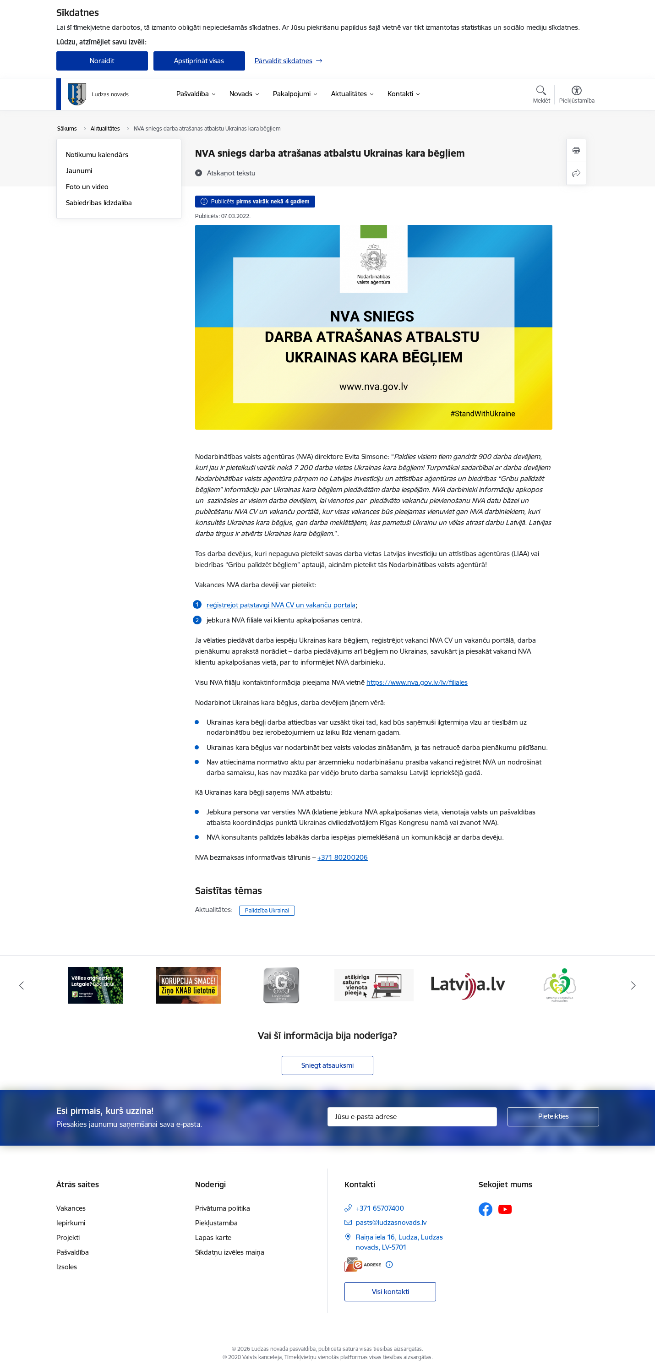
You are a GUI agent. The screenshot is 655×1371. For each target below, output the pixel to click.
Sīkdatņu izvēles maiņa (229, 1252)
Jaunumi (79, 170)
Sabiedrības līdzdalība (99, 202)
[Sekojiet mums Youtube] (505, 1208)
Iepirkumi (70, 1222)
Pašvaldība (72, 1252)
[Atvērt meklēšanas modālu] (542, 96)
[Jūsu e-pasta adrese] (412, 1116)
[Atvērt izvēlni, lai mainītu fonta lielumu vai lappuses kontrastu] (577, 96)
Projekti (68, 1237)
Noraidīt (102, 60)
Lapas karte (213, 1237)
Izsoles (66, 1266)
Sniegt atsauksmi (327, 1065)
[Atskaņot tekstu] (231, 172)
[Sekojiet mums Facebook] (485, 1209)
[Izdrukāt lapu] (576, 150)
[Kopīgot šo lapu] (576, 173)
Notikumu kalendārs (97, 154)
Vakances (71, 1208)
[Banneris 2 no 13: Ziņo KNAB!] (188, 984)
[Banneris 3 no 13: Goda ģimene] (281, 984)
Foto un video (87, 186)
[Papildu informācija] (389, 1264)
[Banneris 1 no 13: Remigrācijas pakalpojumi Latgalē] (95, 984)
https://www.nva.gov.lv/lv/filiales (417, 682)
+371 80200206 (342, 857)
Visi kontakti (390, 1291)
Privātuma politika (222, 1208)
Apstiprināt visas (199, 60)
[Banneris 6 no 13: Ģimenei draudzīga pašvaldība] (559, 984)
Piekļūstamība (216, 1222)
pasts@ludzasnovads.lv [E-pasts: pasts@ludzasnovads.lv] (391, 1222)
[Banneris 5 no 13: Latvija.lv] (467, 984)
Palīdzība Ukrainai (267, 910)
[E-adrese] (362, 1264)
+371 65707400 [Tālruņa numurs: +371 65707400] (380, 1208)
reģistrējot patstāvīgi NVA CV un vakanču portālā (281, 605)
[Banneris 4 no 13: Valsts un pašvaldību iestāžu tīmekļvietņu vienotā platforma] (374, 984)
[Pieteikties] (553, 1116)
